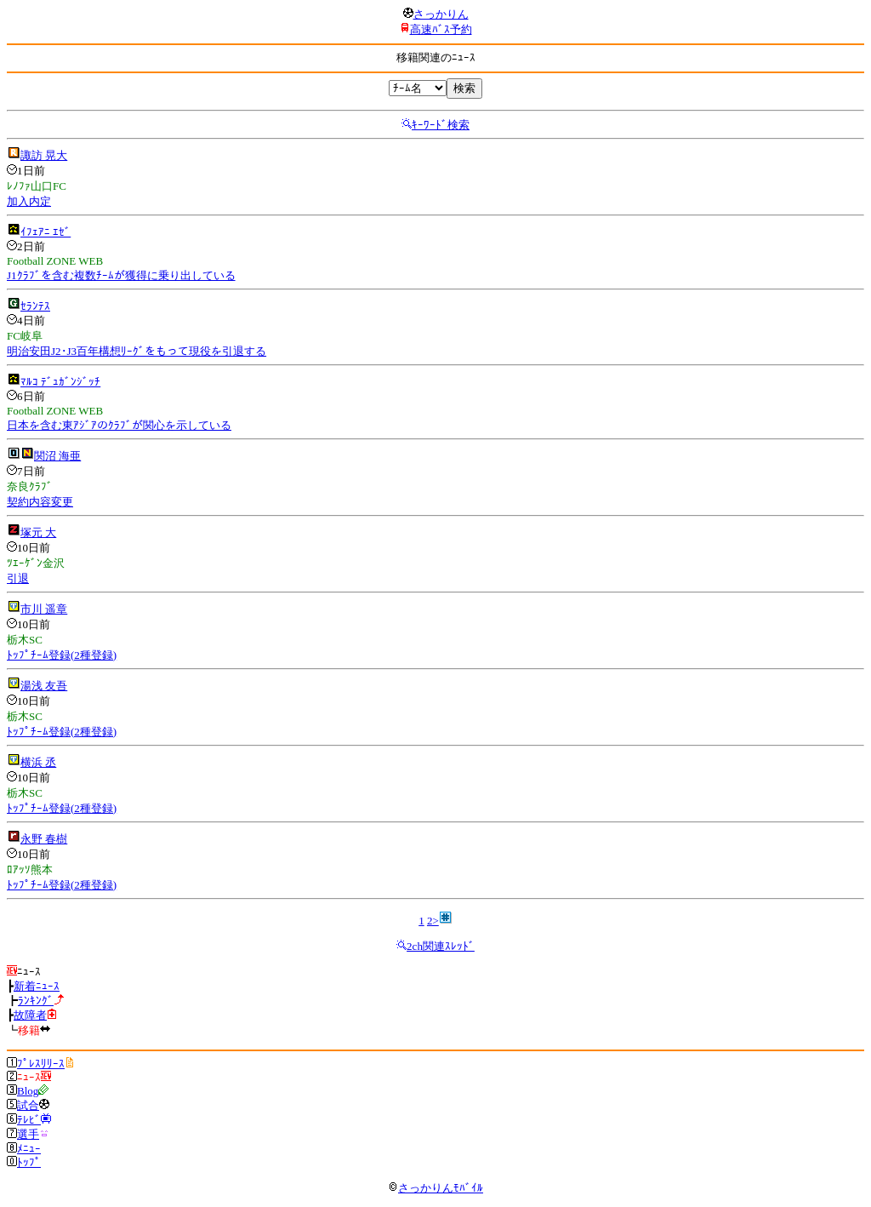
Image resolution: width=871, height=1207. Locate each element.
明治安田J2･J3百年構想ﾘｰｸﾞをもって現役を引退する (136, 351)
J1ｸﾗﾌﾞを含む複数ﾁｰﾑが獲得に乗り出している (121, 275)
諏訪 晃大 (43, 155)
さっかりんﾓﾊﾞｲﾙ (435, 1187)
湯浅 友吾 (43, 685)
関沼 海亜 (57, 455)
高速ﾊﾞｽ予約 (441, 29)
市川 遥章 (43, 609)
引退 (18, 578)
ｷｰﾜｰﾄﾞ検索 (441, 124)
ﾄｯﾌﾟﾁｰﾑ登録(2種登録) (62, 655)
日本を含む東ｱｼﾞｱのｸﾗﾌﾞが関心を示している (119, 425)
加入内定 (29, 201)
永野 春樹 (43, 838)
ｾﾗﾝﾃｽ (35, 306)
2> (433, 920)
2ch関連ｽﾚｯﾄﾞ (441, 946)
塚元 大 (38, 532)
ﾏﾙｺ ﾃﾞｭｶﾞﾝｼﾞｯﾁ (60, 381)
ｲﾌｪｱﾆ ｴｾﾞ (45, 232)
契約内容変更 (40, 501)
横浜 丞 (38, 762)
